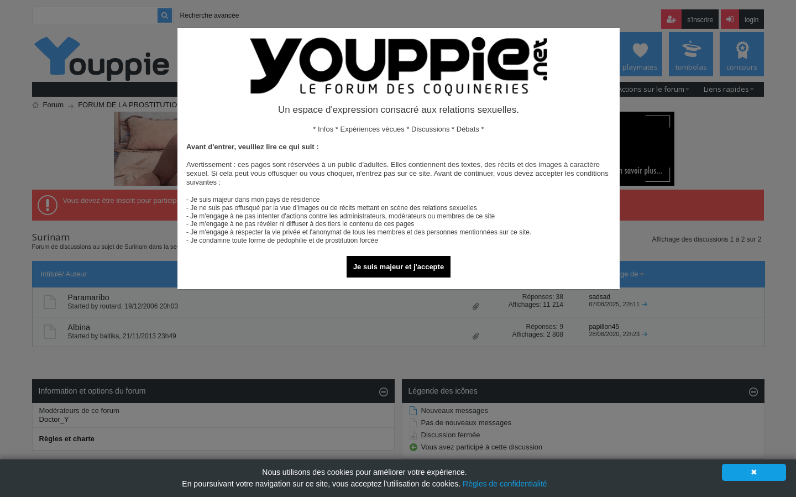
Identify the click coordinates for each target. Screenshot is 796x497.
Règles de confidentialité (505, 483)
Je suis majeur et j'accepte (398, 267)
